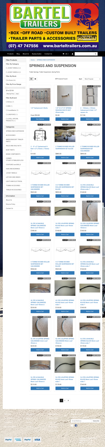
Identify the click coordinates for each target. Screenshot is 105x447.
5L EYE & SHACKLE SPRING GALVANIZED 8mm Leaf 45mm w (38, 379)
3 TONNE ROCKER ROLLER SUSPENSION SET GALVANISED (40, 187)
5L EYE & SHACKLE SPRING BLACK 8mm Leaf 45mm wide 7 (89, 341)
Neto (94, 444)
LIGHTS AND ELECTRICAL (14, 181)
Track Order (8, 422)
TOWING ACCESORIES (13, 185)
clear (17, 94)
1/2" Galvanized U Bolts (39, 108)
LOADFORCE (12, 114)
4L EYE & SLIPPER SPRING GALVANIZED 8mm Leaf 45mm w (64, 341)
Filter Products (11, 60)
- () (66, 54)
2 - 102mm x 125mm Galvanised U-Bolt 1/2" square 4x (88, 110)
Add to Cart (65, 119)
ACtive (10, 102)
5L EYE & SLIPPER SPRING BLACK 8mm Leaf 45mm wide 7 (89, 379)
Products (10, 54)
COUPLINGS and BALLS (13, 164)
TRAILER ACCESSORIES (13, 190)
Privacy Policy (53, 422)
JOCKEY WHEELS (14, 68)
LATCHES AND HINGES (13, 177)
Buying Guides (36, 54)
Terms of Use (53, 418)
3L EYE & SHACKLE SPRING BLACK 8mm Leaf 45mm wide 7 (89, 187)
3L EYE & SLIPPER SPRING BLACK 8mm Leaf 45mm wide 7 (64, 226)
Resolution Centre (10, 427)
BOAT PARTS (10, 150)
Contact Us (48, 54)
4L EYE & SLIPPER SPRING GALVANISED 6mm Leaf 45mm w (40, 341)
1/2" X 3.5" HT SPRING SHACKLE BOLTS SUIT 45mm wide (63, 110)
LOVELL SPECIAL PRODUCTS (12, 120)
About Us (26, 54)
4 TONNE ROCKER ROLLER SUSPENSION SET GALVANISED (40, 264)
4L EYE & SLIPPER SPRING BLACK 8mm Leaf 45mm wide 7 (89, 302)
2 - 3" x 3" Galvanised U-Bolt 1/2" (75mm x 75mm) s (40, 149)
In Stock (11, 80)
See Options (40, 119)
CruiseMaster (12, 110)
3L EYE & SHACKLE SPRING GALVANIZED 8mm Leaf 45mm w (38, 226)
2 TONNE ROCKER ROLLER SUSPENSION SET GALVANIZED (89, 149)
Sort (80, 79)
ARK (9, 106)
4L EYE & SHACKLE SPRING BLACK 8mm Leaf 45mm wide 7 (89, 264)
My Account (8, 418)
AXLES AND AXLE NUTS (13, 146)
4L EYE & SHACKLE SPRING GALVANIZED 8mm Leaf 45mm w (38, 302)
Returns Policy (10, 204)
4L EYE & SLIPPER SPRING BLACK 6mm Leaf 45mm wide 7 (64, 302)
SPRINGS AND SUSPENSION (15, 131)
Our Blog (29, 422)
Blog (18, 54)
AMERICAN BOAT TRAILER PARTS (14, 140)
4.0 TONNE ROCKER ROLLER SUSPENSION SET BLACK (64, 264)
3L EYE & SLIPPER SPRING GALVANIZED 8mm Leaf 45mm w (89, 226)
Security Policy (53, 431)
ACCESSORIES (10, 135)
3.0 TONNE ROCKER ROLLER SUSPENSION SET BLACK (64, 187)
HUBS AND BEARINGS (13, 169)
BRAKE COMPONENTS (13, 154)
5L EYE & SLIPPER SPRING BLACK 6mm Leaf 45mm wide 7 (64, 379)
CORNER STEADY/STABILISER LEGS (14, 159)
